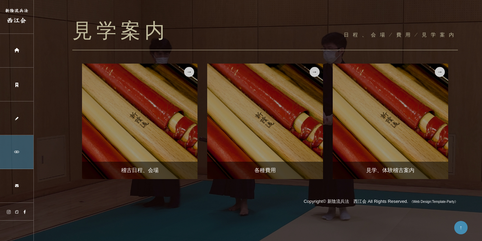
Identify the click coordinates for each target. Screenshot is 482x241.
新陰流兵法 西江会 (347, 201)
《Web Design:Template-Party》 (434, 202)
